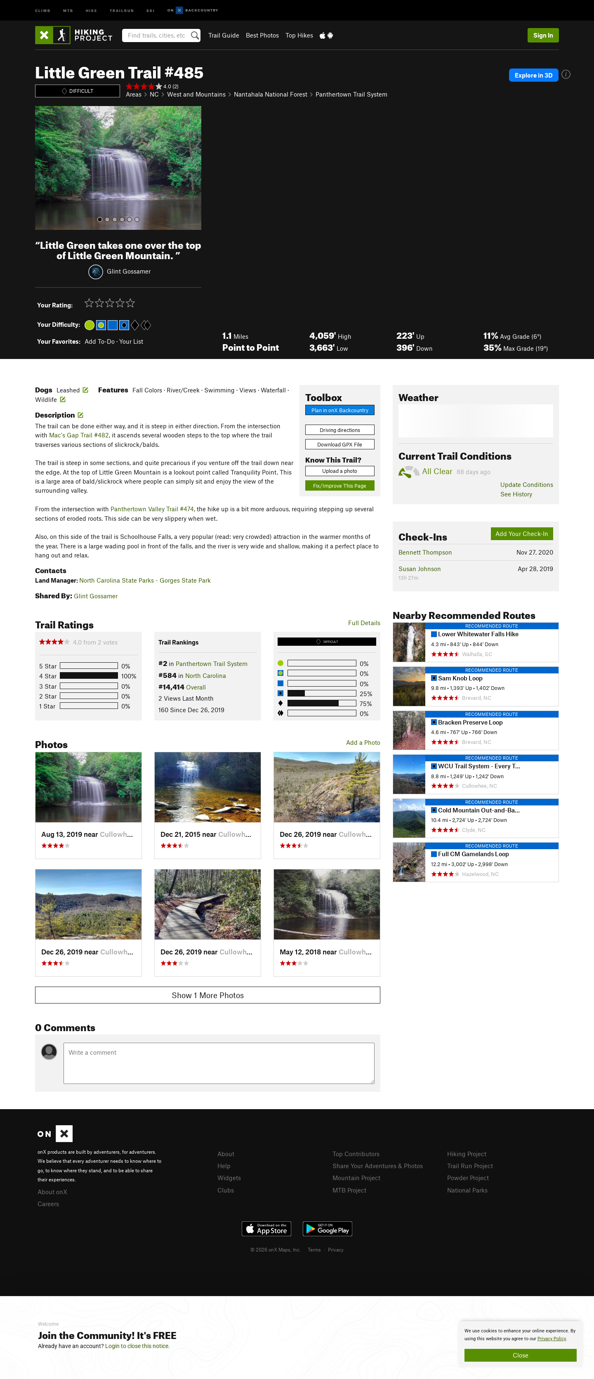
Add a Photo (363, 742)
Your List (131, 341)
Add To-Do (100, 341)
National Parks (467, 1190)
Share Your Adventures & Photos (377, 1165)
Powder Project (468, 1177)
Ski (150, 10)
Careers (48, 1203)
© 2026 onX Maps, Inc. (275, 1249)
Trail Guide (223, 35)
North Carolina (205, 675)
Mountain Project (356, 1177)
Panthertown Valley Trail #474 (152, 508)
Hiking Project (466, 1153)
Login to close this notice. (137, 1346)
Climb (43, 10)
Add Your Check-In (521, 533)
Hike (91, 10)
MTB (68, 10)
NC (154, 94)
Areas (133, 94)
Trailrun (122, 10)
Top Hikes (299, 35)
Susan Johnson (419, 568)
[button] (43, 168)
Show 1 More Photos (208, 995)
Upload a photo (339, 471)
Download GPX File (339, 444)
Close (520, 1355)
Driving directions (340, 430)
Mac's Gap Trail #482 (79, 435)
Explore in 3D (534, 75)
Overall (196, 687)
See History (516, 494)
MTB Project (349, 1190)
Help (224, 1165)
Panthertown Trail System (351, 94)
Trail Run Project (470, 1165)
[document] (520, 1344)
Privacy (336, 1249)
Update (526, 484)
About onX (52, 1191)
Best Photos (262, 35)
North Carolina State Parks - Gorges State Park (145, 580)
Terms (314, 1249)
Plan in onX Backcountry (339, 410)
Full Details (364, 622)
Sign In (543, 35)
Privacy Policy (551, 1338)
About (225, 1153)
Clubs (225, 1190)
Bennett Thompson (425, 552)
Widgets (229, 1177)
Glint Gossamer (129, 270)
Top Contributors (356, 1153)
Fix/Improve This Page (339, 485)
